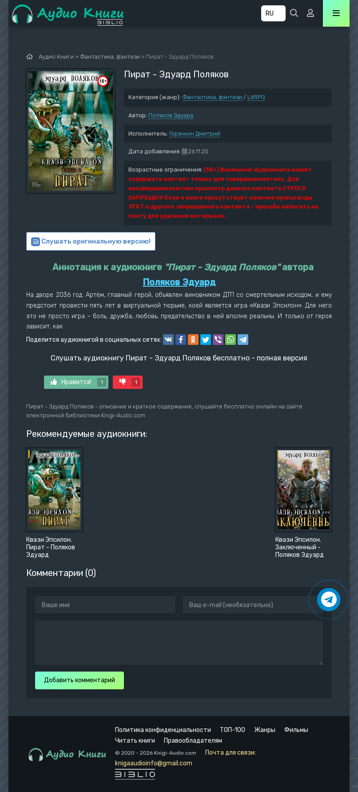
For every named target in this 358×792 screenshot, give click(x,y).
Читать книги (135, 740)
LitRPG (256, 97)
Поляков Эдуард (170, 115)
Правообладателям (193, 740)
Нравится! (78, 382)
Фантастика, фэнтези (212, 97)
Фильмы (296, 730)
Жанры (264, 730)
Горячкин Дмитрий (194, 133)
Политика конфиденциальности (163, 730)
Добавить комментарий (79, 680)
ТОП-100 (232, 730)
